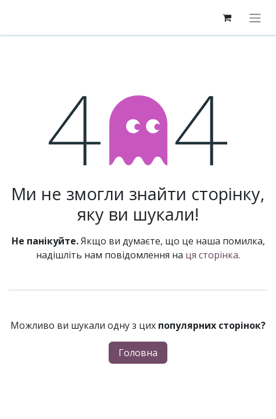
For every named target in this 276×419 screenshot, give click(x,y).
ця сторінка (211, 254)
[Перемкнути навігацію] (255, 17)
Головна (138, 352)
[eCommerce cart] (226, 17)
